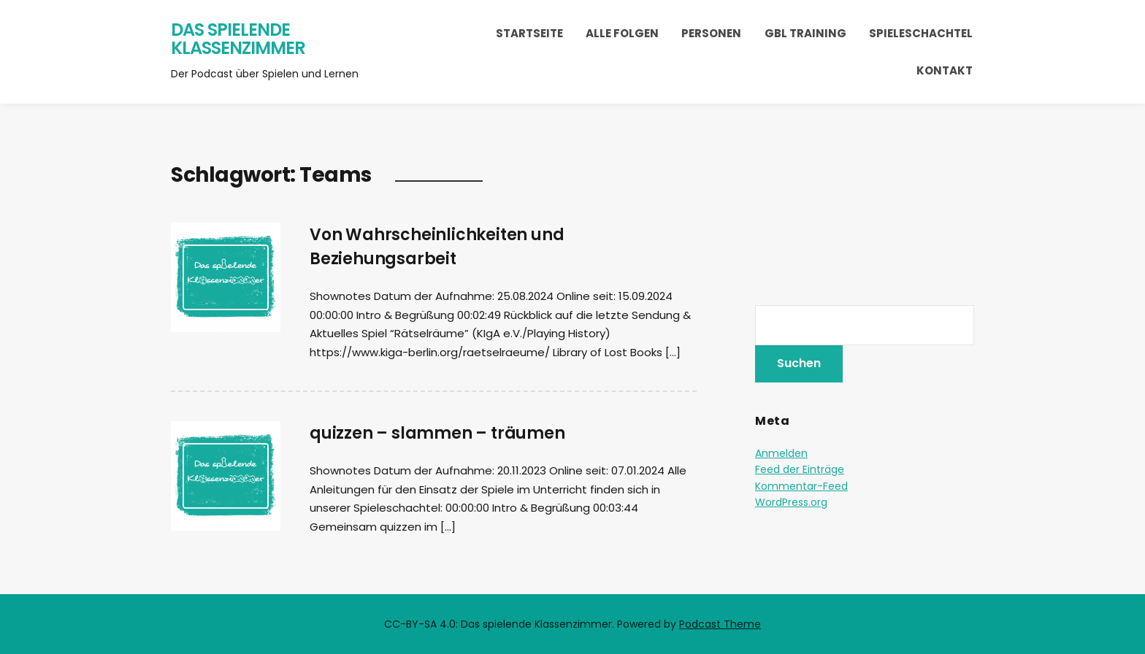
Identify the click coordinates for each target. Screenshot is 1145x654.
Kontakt (944, 70)
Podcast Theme (720, 624)
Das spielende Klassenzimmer (238, 39)
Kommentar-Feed (801, 486)
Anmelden (781, 453)
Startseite (529, 33)
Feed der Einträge (799, 469)
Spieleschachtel (921, 33)
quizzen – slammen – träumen (437, 433)
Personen (711, 33)
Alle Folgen (622, 33)
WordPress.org (791, 502)
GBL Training (805, 33)
